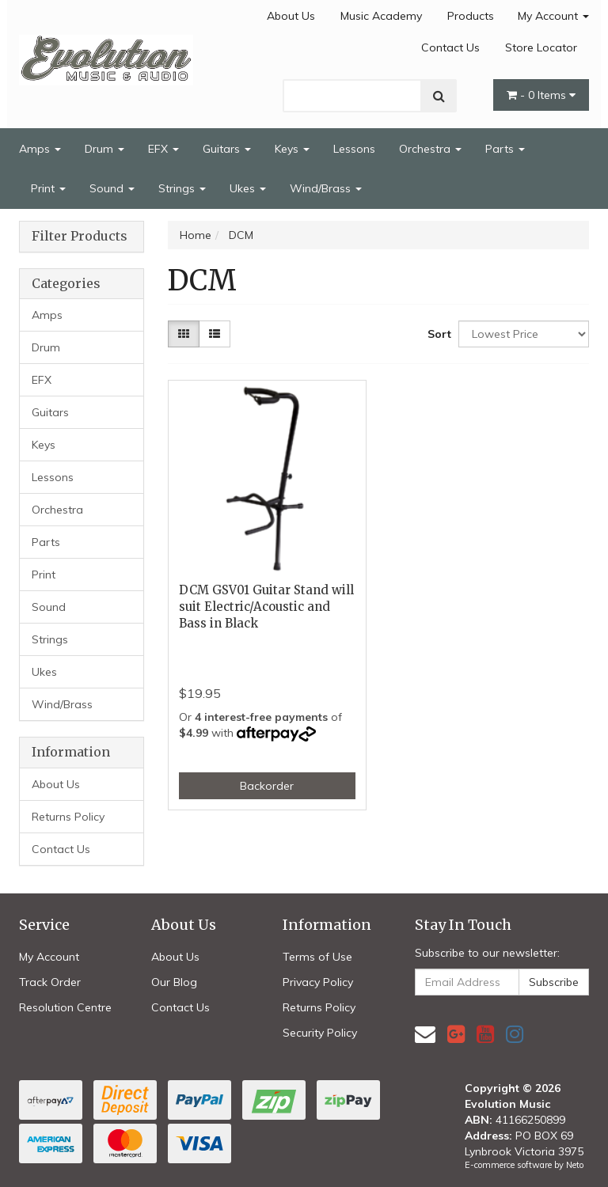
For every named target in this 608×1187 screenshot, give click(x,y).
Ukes (248, 188)
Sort (437, 334)
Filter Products (79, 236)
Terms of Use (317, 957)
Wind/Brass (326, 188)
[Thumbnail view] (184, 333)
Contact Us (450, 47)
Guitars (227, 149)
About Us (291, 16)
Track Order (50, 982)
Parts (505, 149)
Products (470, 16)
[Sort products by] (523, 333)
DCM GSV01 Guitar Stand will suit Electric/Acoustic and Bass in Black (266, 606)
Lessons (354, 149)
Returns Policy (68, 817)
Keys (292, 149)
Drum (104, 149)
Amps (40, 149)
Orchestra (430, 149)
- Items (541, 95)
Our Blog (174, 982)
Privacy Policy (318, 982)
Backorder (267, 786)
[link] (456, 1034)
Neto (574, 1164)
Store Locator (541, 47)
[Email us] (425, 1034)
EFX (163, 149)
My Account (553, 16)
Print (48, 188)
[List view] (214, 333)
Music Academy (381, 16)
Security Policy (320, 1033)
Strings (182, 188)
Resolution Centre (65, 1007)
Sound (112, 188)
